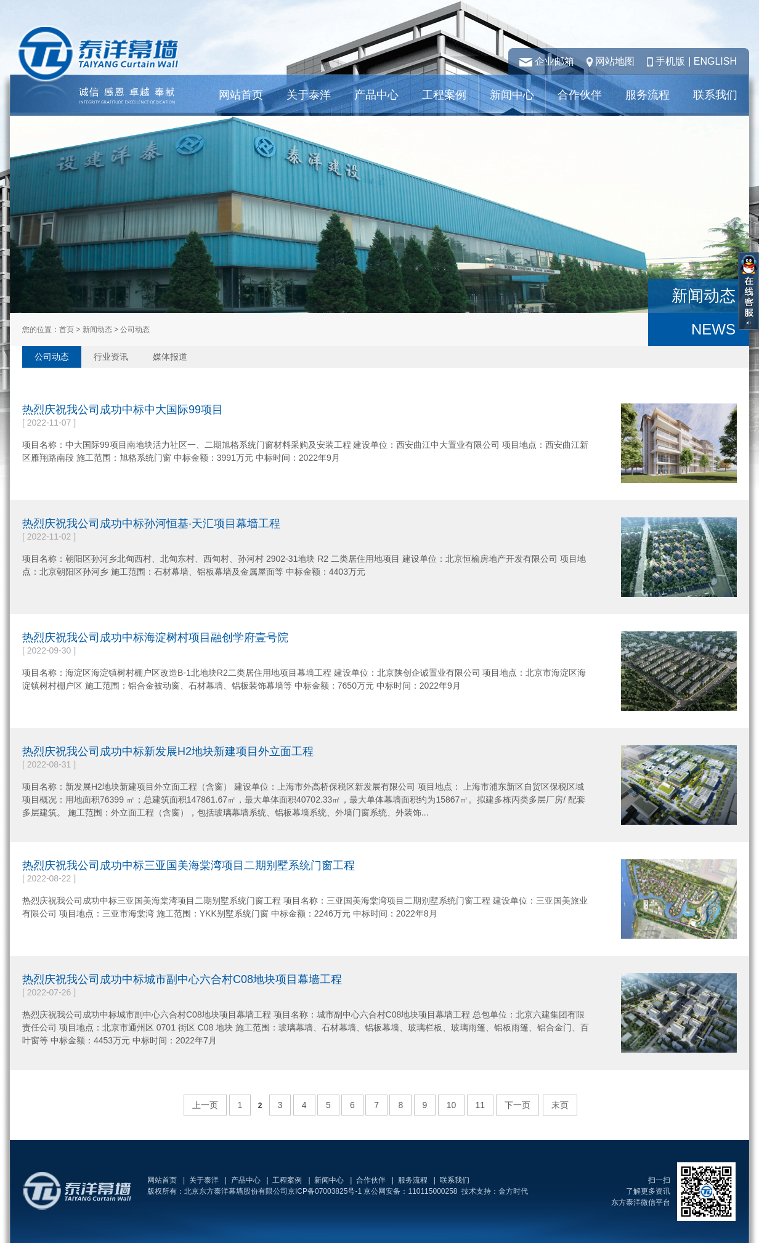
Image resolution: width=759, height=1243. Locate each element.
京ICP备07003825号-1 (325, 1191)
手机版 (670, 61)
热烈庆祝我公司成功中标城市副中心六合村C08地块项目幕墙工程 (182, 979)
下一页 (517, 1105)
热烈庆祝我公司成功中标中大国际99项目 (122, 409)
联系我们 (715, 95)
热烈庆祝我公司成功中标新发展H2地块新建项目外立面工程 (168, 751)
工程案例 (444, 95)
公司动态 (51, 357)
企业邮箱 (554, 61)
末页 (560, 1105)
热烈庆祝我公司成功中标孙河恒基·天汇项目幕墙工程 (151, 523)
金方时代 (513, 1191)
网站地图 (615, 61)
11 (480, 1105)
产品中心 (376, 95)
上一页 (205, 1105)
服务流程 (647, 95)
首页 (66, 329)
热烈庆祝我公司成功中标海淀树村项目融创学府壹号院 (155, 637)
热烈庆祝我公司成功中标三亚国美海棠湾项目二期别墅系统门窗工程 (188, 865)
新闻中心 (512, 95)
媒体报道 (170, 357)
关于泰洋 (308, 95)
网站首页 (241, 95)
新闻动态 (97, 329)
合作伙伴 (580, 95)
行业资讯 (111, 357)
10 (452, 1105)
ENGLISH (715, 61)
